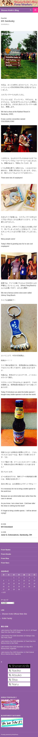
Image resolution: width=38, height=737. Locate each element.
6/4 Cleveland (19, 525)
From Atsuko (6, 554)
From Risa (5, 558)
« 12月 (4, 592)
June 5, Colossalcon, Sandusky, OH (19, 533)
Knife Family (7, 618)
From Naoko (5, 550)
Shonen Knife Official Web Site (14, 614)
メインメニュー (35, 10)
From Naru (5, 563)
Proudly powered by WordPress (9, 734)
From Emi (4, 18)
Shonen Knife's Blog (10, 10)
